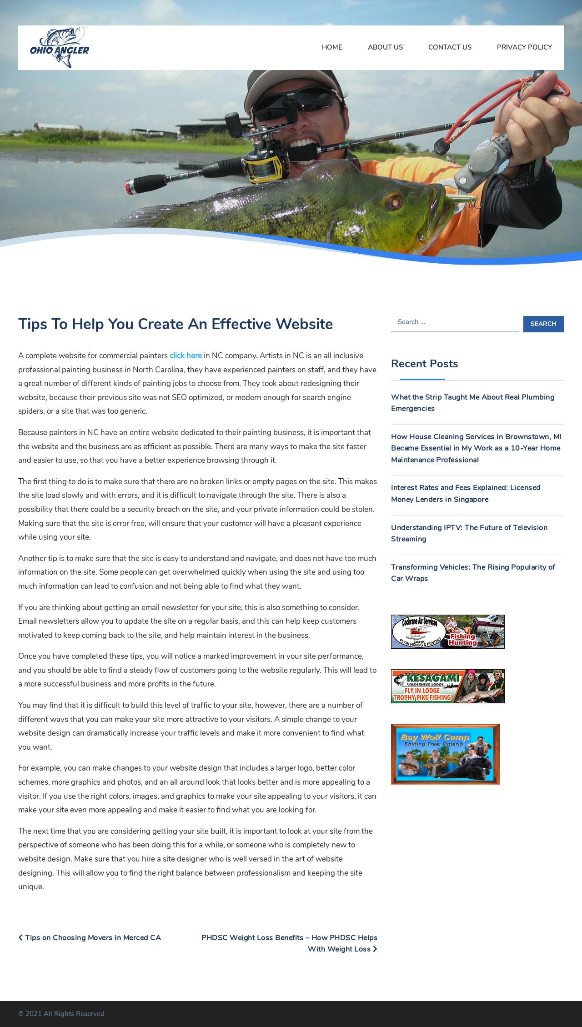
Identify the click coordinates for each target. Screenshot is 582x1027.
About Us (385, 47)
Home (332, 47)
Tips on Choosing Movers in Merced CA (89, 938)
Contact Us (450, 47)
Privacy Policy (524, 47)
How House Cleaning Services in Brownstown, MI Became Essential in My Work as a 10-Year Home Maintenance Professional (476, 448)
